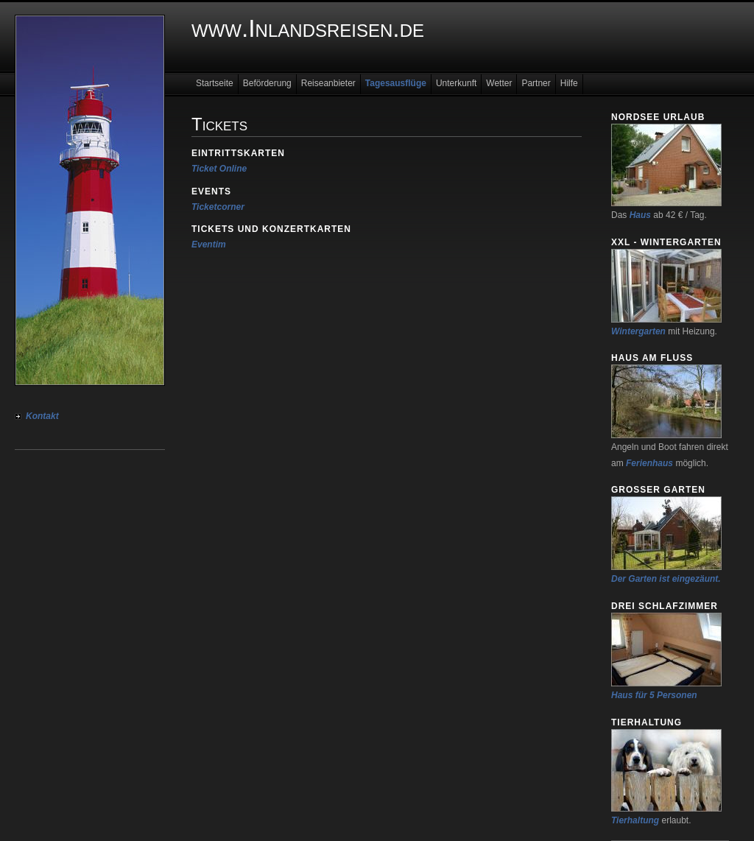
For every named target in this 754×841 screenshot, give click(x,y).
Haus (640, 215)
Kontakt (42, 416)
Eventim (208, 244)
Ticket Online (219, 168)
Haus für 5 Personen (654, 695)
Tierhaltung (635, 820)
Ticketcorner (217, 207)
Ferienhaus (649, 463)
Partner (535, 83)
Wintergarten (638, 331)
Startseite (214, 83)
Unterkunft (456, 83)
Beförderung (267, 83)
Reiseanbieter (328, 83)
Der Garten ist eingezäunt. (666, 579)
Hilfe (569, 83)
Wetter (499, 83)
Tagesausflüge (395, 83)
